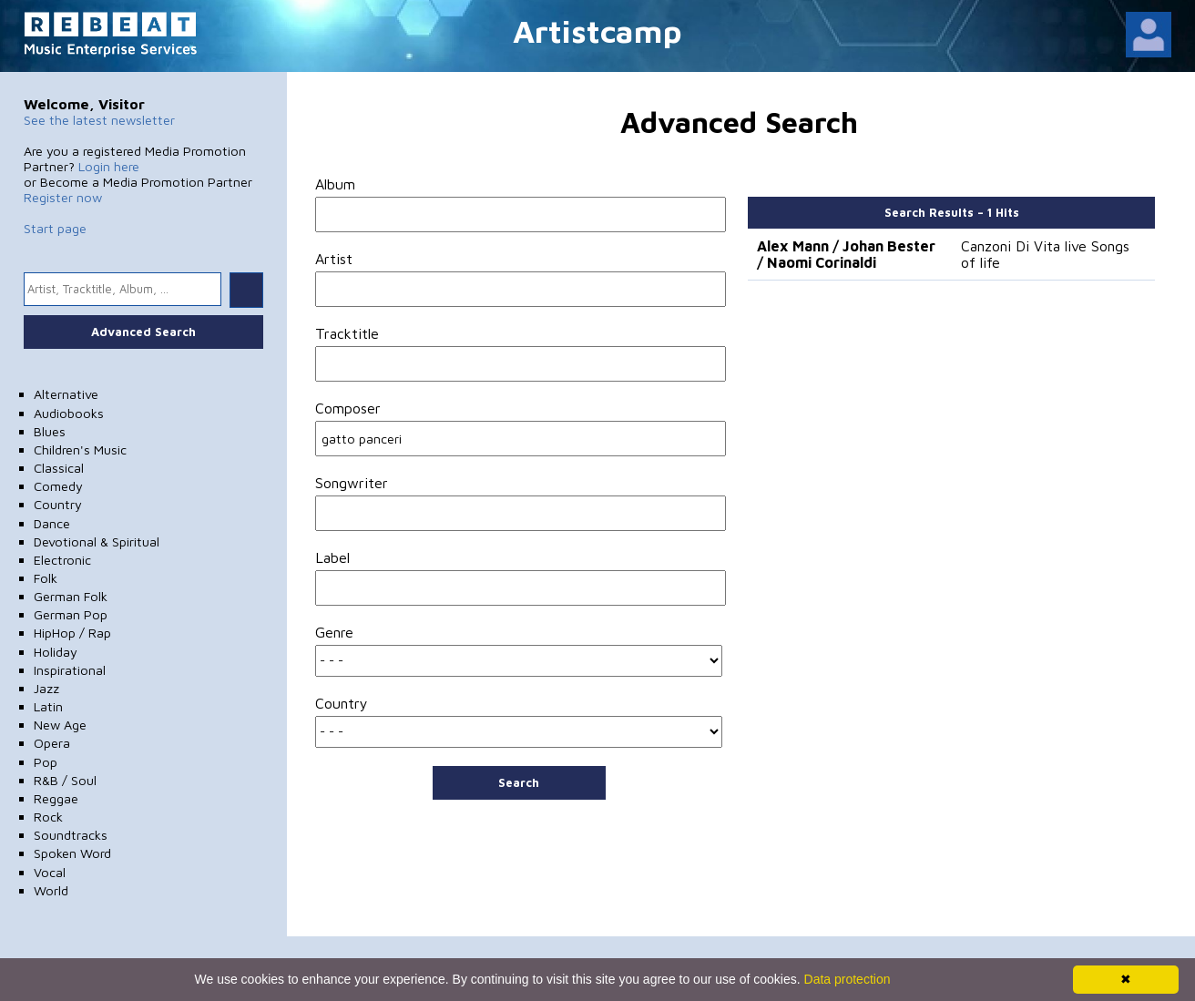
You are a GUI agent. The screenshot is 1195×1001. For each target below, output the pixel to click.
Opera (52, 743)
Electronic (62, 559)
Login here (108, 166)
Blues (50, 431)
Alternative (66, 394)
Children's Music (80, 449)
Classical (59, 467)
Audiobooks (69, 413)
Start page (55, 228)
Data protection (847, 979)
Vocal (50, 872)
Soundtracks (70, 835)
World (51, 890)
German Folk (70, 596)
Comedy (58, 486)
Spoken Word (72, 853)
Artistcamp (597, 30)
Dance (52, 523)
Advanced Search (143, 331)
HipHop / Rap (72, 632)
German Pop (70, 614)
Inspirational (70, 670)
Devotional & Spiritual (96, 541)
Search (518, 782)
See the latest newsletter (99, 120)
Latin (48, 706)
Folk (45, 578)
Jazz (46, 688)
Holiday (55, 651)
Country (58, 504)
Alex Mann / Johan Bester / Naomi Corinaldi (846, 254)
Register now (63, 197)
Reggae (56, 798)
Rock (48, 816)
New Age (60, 724)
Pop (45, 762)
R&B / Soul (65, 780)
